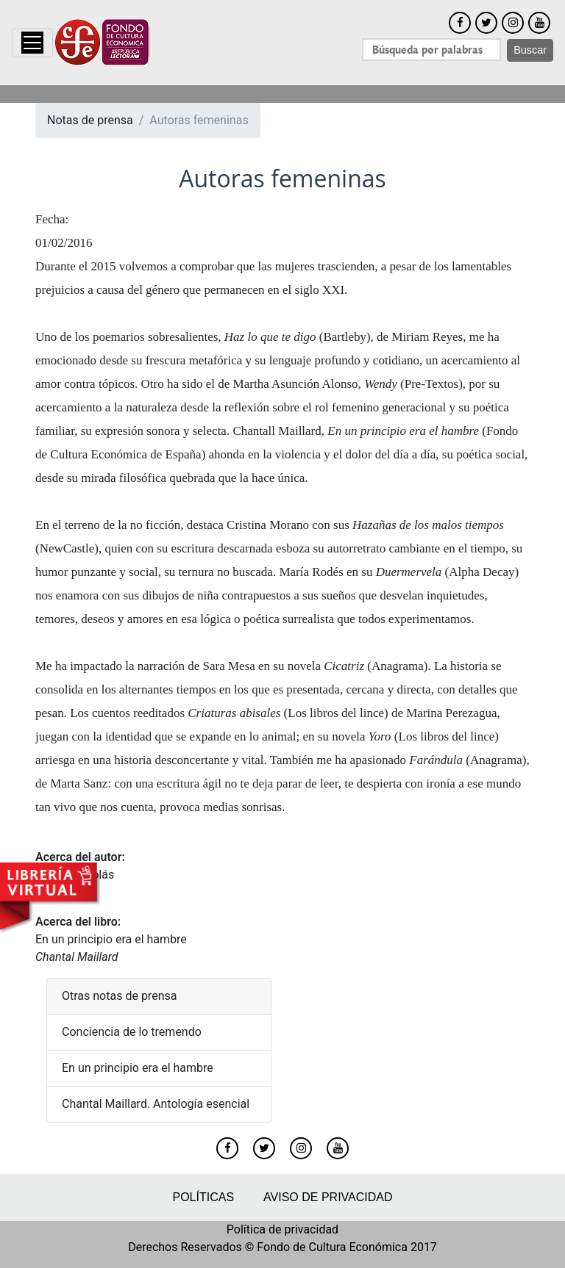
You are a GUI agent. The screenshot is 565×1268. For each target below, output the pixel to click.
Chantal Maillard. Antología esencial (155, 1104)
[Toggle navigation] (32, 42)
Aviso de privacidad (327, 1197)
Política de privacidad (282, 1229)
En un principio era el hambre (111, 939)
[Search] (431, 49)
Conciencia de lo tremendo (132, 1032)
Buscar (530, 50)
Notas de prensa (90, 120)
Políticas (203, 1197)
